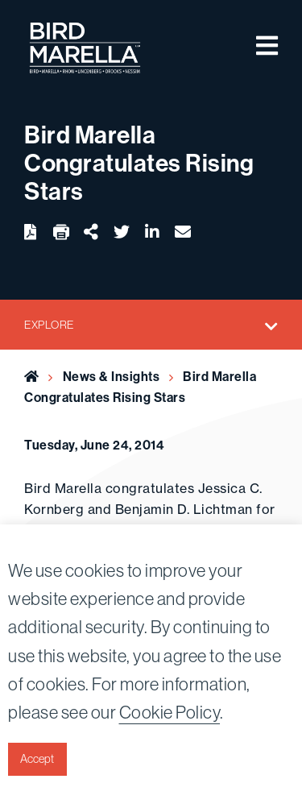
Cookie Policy (170, 712)
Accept (37, 759)
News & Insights (111, 376)
